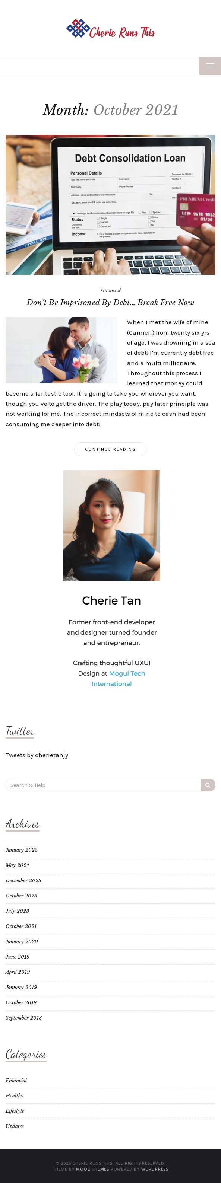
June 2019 (17, 957)
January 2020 (22, 941)
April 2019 (18, 972)
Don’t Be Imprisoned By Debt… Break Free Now (110, 302)
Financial (110, 289)
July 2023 (17, 911)
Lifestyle (15, 1111)
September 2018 (24, 1018)
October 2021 (21, 926)
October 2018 (21, 1002)
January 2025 (22, 850)
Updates (15, 1126)
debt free (200, 352)
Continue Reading (110, 449)
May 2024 (17, 865)
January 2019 (21, 987)
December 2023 (23, 880)
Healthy (14, 1096)
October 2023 (21, 896)
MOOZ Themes (92, 1169)
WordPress (154, 1169)
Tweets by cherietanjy (37, 755)
